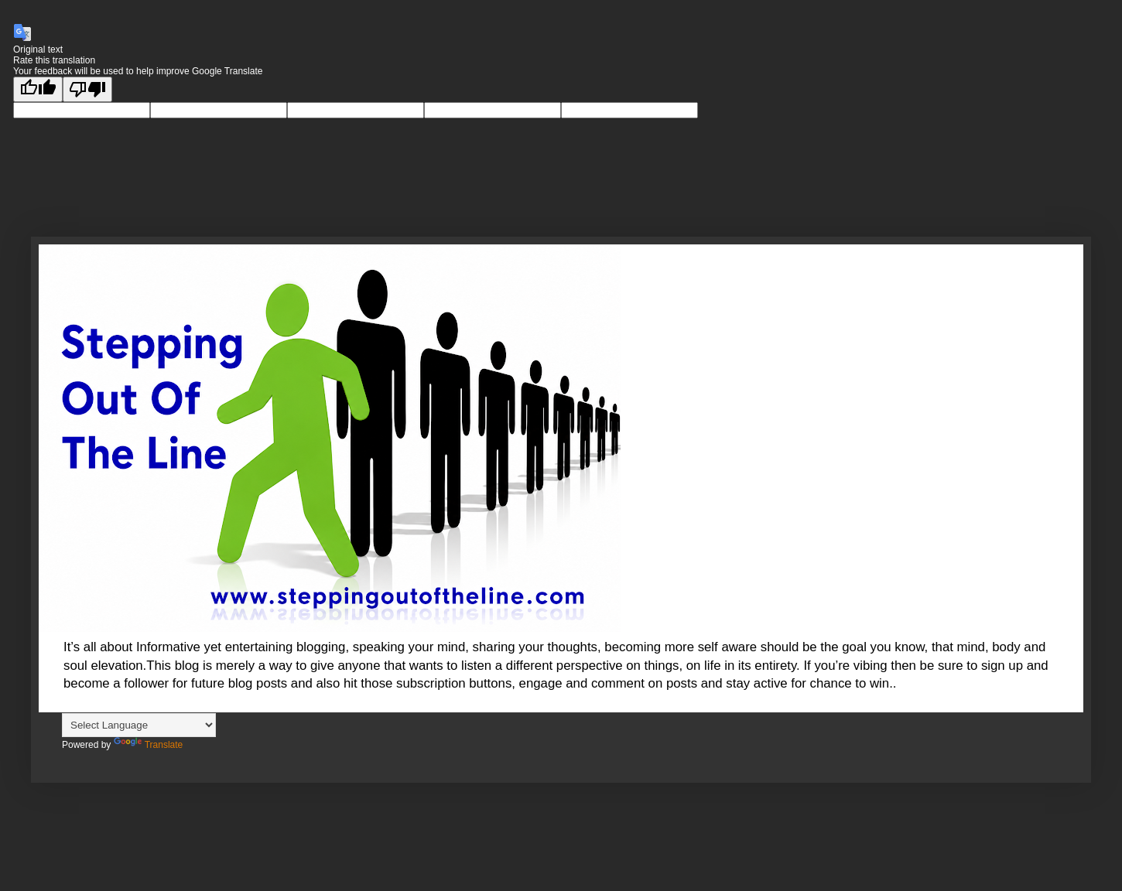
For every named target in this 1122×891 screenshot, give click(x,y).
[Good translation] (38, 89)
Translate (148, 744)
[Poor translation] (87, 89)
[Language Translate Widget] (139, 725)
